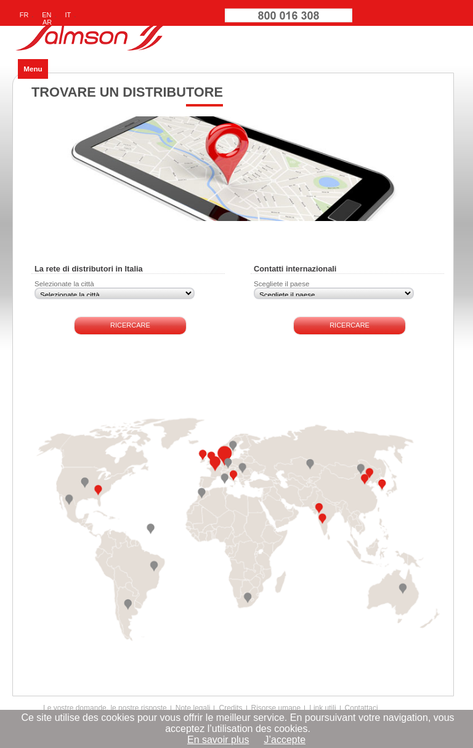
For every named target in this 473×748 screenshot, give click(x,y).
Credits (230, 708)
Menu (32, 69)
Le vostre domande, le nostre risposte (105, 708)
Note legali (193, 708)
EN (46, 14)
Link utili (322, 708)
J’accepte (284, 739)
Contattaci (361, 708)
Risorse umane (276, 708)
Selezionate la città (64, 284)
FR (24, 14)
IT (68, 14)
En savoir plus (218, 739)
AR (47, 22)
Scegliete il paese (281, 284)
